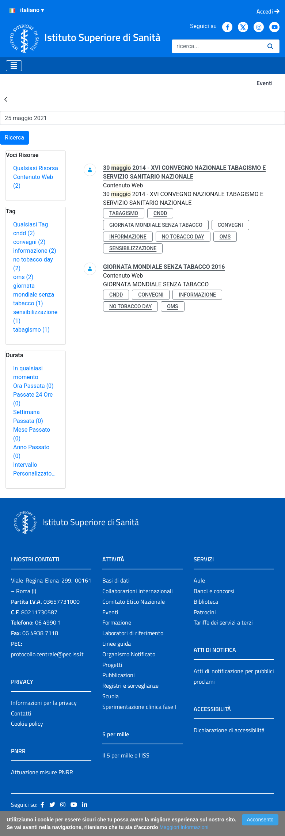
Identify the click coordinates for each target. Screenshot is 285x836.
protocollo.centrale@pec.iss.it (47, 654)
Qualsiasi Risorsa (35, 168)
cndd (24, 233)
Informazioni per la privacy (44, 702)
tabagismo (31, 329)
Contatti (21, 713)
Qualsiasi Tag (30, 224)
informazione (34, 250)
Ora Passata (33, 385)
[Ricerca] (217, 46)
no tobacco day (183, 237)
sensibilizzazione (132, 248)
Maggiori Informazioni (184, 827)
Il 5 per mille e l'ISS (125, 755)
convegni (29, 241)
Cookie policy (27, 723)
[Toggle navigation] (14, 65)
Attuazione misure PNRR (42, 772)
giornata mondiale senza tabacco (33, 294)
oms (23, 277)
